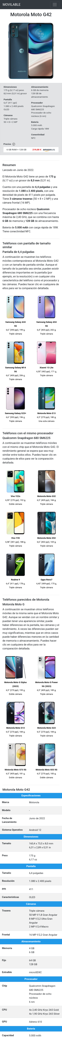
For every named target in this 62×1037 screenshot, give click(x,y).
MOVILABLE (12, 5)
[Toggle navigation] (54, 4)
